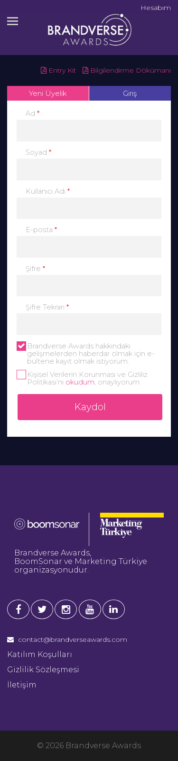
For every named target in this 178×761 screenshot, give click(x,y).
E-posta (41, 230)
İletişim (22, 684)
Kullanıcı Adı (48, 191)
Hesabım (156, 7)
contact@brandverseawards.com (67, 639)
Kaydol (90, 407)
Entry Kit (58, 70)
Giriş (130, 93)
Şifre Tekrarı (47, 307)
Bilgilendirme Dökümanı (127, 70)
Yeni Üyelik (48, 93)
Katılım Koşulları (39, 654)
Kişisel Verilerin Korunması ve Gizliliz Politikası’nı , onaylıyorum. (82, 378)
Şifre (35, 268)
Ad (32, 113)
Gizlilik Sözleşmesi (43, 669)
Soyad (38, 152)
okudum (80, 382)
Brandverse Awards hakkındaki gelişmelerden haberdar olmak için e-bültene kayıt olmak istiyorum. (86, 353)
